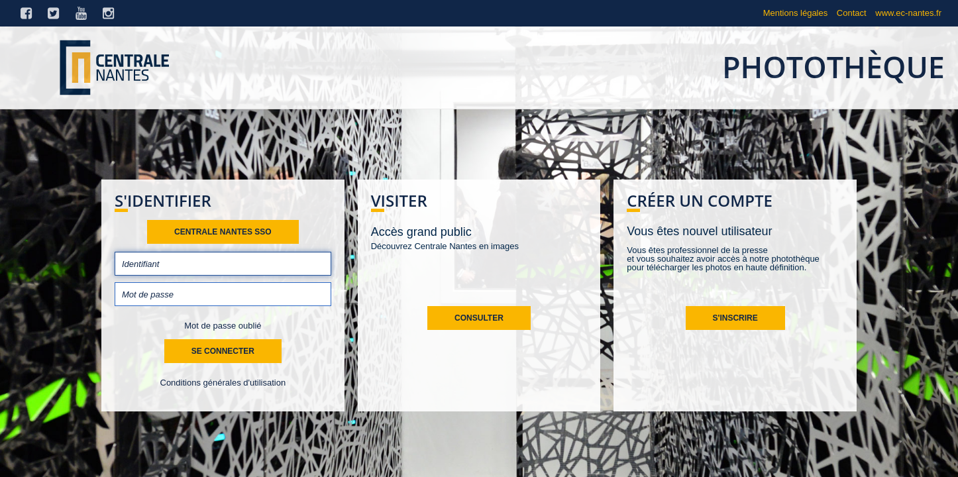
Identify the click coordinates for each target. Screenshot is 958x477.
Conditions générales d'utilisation (223, 383)
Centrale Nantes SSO (223, 232)
